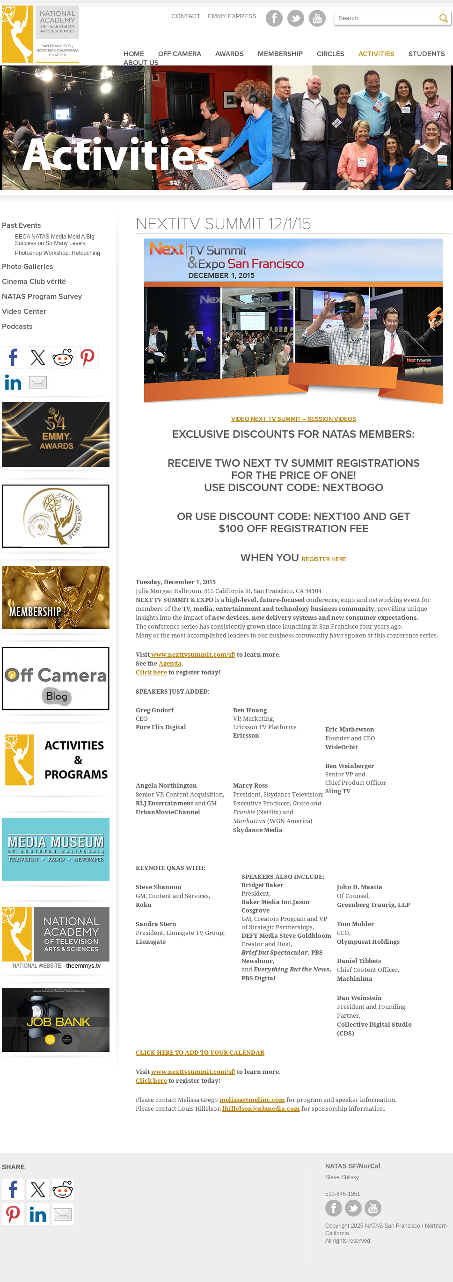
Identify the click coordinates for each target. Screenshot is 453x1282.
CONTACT (185, 16)
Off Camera (179, 54)
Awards (229, 54)
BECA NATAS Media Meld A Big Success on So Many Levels (55, 239)
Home (134, 54)
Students (427, 54)
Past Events (21, 225)
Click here (151, 672)
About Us (141, 62)
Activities (376, 54)
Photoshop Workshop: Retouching (57, 253)
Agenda (170, 663)
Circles (330, 54)
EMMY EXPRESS (232, 16)
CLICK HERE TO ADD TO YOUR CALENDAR (200, 1052)
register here (324, 559)
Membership (280, 54)
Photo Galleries (27, 266)
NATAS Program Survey (42, 296)
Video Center (24, 311)
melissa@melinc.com (252, 1099)
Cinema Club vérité (34, 281)
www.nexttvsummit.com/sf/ (193, 654)
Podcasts (17, 326)
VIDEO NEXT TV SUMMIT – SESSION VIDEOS (293, 419)
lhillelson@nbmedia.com (261, 1108)
